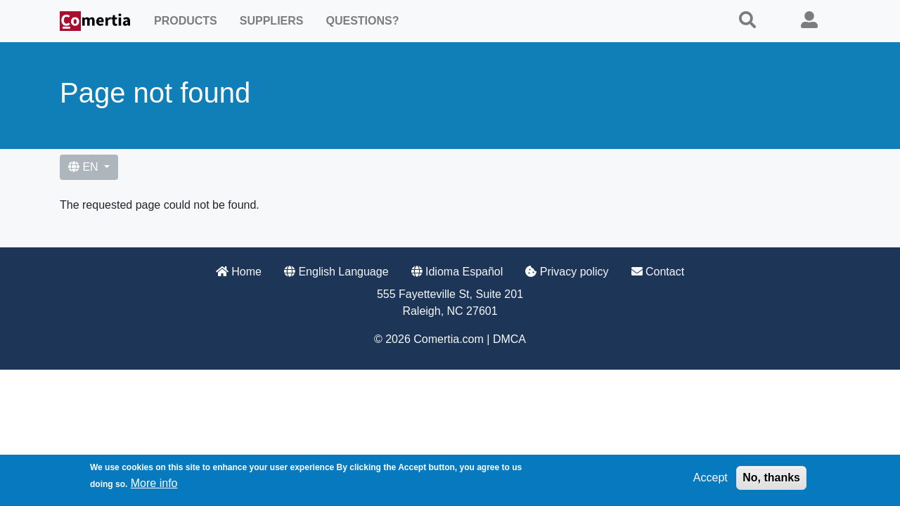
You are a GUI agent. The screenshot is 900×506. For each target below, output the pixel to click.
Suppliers (272, 21)
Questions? (362, 21)
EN (84, 167)
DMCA (509, 339)
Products (185, 21)
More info (154, 486)
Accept (710, 480)
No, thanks (771, 480)
